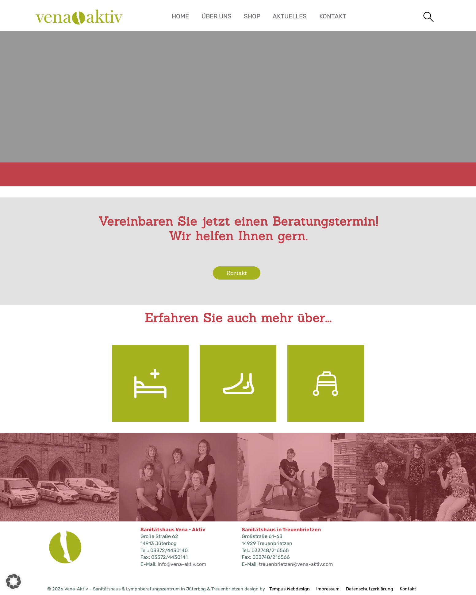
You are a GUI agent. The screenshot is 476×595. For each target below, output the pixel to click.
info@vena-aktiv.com (182, 564)
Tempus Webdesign (289, 589)
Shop (252, 16)
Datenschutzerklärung (369, 589)
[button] (13, 581)
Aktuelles (290, 16)
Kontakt (332, 16)
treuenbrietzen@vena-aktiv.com (296, 564)
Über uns (217, 16)
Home (180, 16)
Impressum (328, 589)
